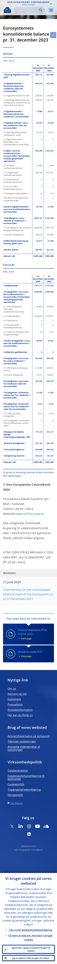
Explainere (14, 699)
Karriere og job (17, 694)
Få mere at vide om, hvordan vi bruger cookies (30, 937)
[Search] (27, 10)
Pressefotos (15, 704)
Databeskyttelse (18, 770)
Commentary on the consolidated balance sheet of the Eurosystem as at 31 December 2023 (28, 594)
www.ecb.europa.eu (30, 514)
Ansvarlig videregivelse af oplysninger (24, 748)
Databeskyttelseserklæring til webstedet (26, 777)
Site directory (16, 803)
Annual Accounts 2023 (34, 654)
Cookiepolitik (16, 784)
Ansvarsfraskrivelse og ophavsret (29, 736)
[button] (50, 3)
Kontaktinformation (20, 710)
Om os (12, 688)
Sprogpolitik (15, 795)
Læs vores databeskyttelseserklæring (30, 930)
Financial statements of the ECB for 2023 (34, 634)
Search (40, 10)
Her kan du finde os (20, 715)
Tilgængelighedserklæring (24, 789)
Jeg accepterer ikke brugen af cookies (30, 958)
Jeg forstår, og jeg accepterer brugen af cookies (31, 949)
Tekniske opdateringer (22, 741)
